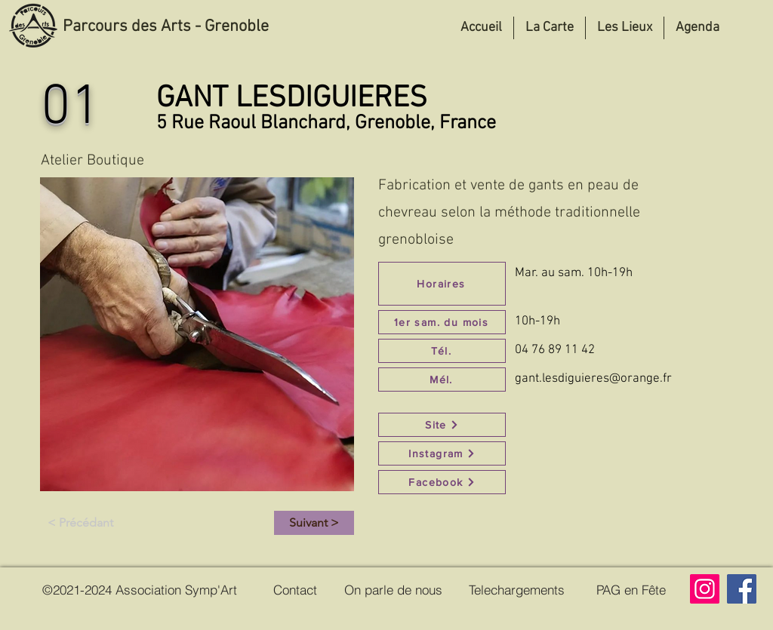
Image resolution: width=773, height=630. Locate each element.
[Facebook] (442, 482)
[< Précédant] (80, 523)
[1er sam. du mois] (442, 322)
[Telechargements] (516, 589)
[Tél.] (442, 351)
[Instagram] (442, 453)
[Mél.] (442, 379)
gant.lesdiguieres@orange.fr (593, 378)
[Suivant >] (314, 523)
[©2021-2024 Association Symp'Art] (139, 589)
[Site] (442, 425)
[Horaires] (442, 284)
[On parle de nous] (393, 589)
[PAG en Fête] (631, 589)
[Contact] (295, 589)
